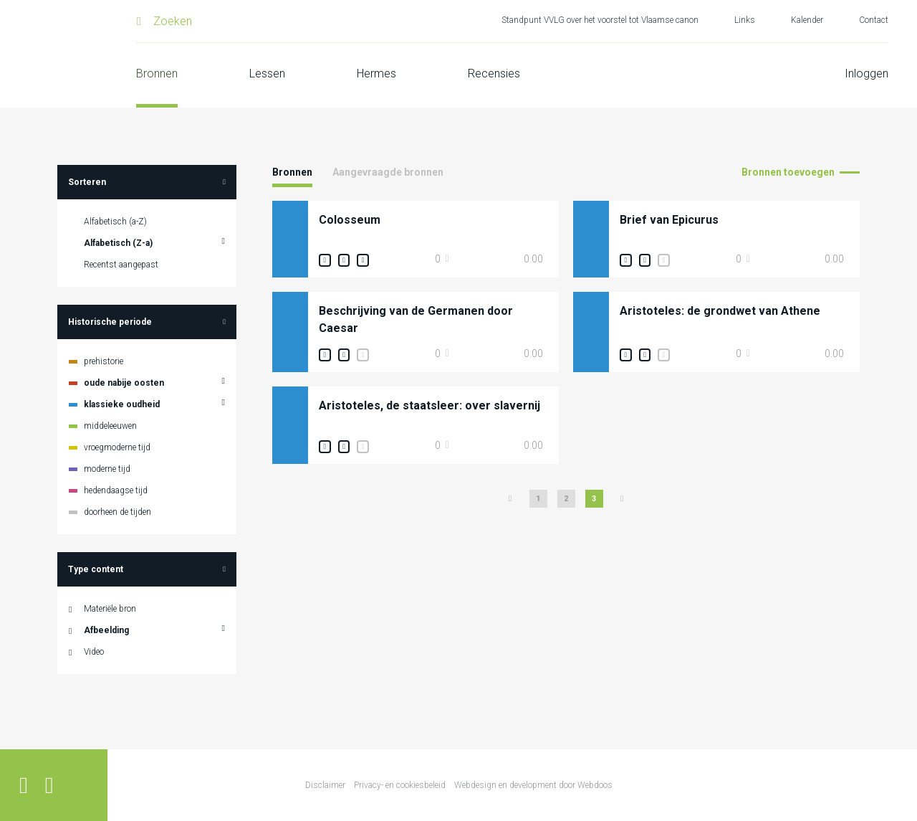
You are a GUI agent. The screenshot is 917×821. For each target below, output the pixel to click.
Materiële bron (110, 609)
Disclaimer (325, 785)
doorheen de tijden (117, 512)
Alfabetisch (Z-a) (118, 243)
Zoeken (172, 21)
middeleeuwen (110, 426)
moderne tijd (107, 469)
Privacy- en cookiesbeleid (400, 785)
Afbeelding (106, 630)
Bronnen (157, 73)
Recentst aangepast (121, 265)
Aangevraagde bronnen (387, 172)
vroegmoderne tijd (117, 447)
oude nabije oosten (124, 383)
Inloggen (866, 73)
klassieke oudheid (122, 404)
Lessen (267, 73)
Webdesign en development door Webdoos (533, 785)
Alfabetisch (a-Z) (115, 222)
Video (94, 652)
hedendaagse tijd (116, 490)
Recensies (494, 73)
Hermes (376, 73)
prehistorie (103, 361)
